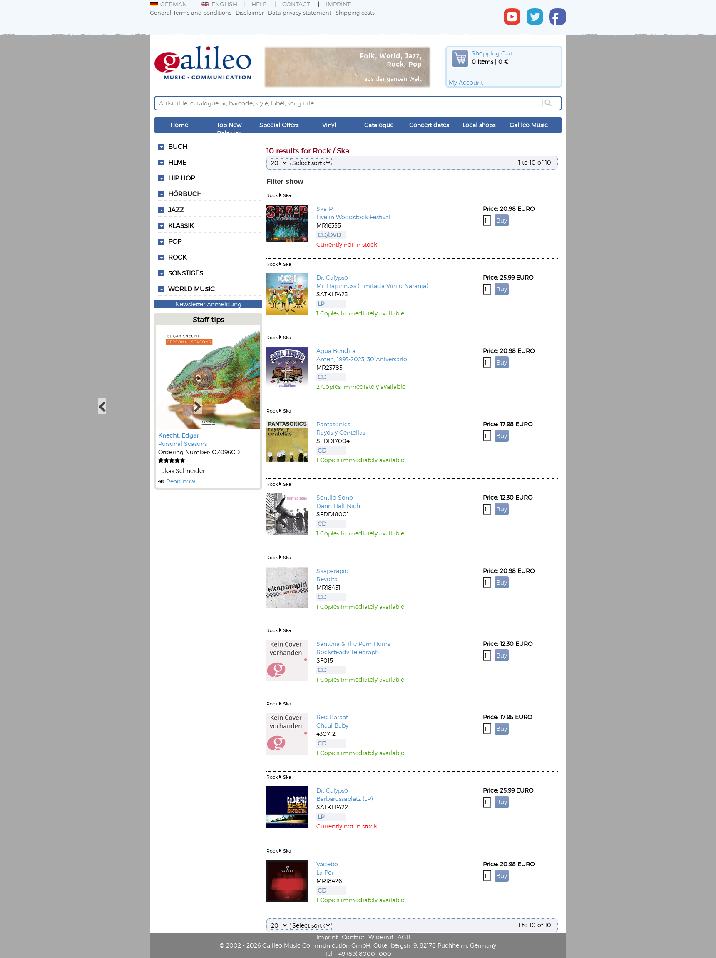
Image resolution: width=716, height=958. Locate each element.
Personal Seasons (182, 443)
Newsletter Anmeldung (208, 304)
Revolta (327, 579)
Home (179, 124)
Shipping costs (355, 12)
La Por (325, 872)
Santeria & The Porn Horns (353, 643)
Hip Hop (181, 178)
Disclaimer (250, 12)
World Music (191, 289)
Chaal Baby (332, 725)
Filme (177, 162)
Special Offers (278, 124)
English (219, 4)
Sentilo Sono (334, 497)
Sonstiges (185, 273)
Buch (177, 146)
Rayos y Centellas (340, 432)
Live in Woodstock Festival (353, 216)
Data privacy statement (299, 12)
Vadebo (327, 864)
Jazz (176, 209)
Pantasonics (333, 424)
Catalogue (378, 124)
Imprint (338, 4)
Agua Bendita (336, 350)
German (168, 4)
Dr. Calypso (332, 277)
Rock (177, 257)
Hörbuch (185, 194)
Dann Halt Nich (338, 505)
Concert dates (429, 124)
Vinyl (329, 124)
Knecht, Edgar (178, 435)
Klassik (181, 225)
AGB (404, 936)
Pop (174, 241)
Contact (296, 4)
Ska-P (324, 208)
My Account (466, 82)
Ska (287, 195)
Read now (180, 481)
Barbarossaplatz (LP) (344, 798)
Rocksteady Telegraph (347, 651)
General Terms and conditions (190, 12)
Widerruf (380, 936)
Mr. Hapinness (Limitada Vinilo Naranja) (372, 285)
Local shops (478, 124)
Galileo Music (529, 124)
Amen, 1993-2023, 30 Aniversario (361, 359)
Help (258, 4)
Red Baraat (332, 716)
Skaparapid (332, 570)
